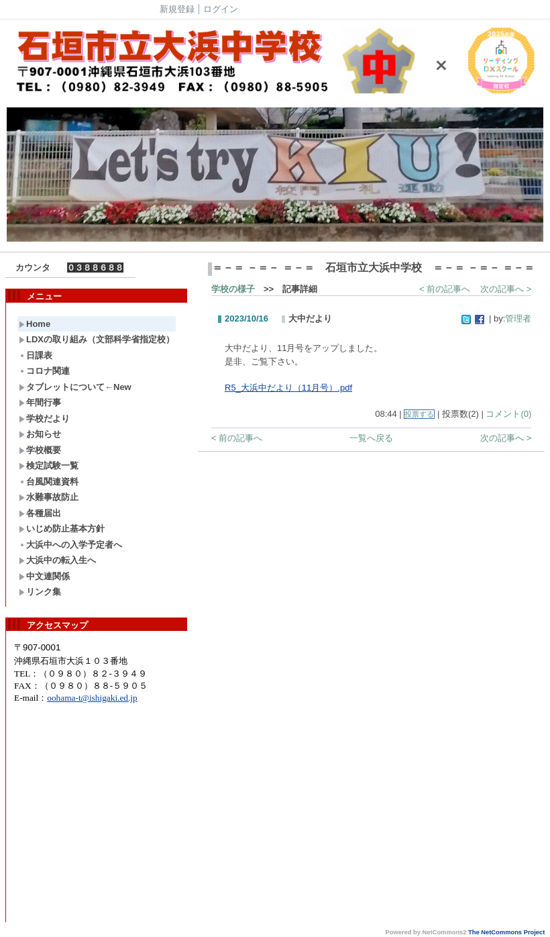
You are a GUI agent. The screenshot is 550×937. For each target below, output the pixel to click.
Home (34, 324)
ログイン (220, 9)
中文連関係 (44, 576)
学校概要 (40, 450)
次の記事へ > (505, 289)
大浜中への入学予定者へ (70, 545)
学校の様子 (233, 289)
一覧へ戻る (371, 438)
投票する (419, 414)
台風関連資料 (48, 482)
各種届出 (40, 513)
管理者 (518, 318)
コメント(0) (508, 414)
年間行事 (40, 402)
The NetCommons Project (506, 932)
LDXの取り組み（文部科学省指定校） (96, 339)
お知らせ (40, 434)
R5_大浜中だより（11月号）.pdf (288, 388)
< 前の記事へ (444, 289)
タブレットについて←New (75, 387)
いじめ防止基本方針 (62, 529)
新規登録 (177, 9)
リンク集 (40, 592)
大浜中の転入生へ (57, 560)
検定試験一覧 (48, 465)
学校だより (44, 418)
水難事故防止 (48, 497)
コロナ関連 (44, 371)
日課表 (35, 355)
